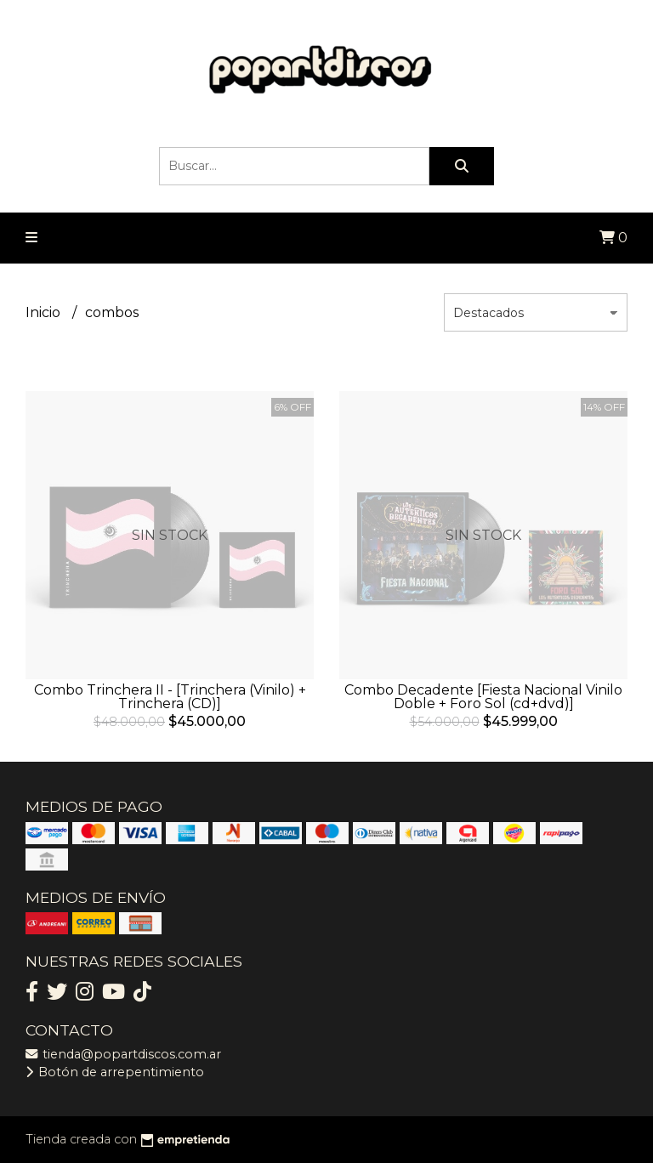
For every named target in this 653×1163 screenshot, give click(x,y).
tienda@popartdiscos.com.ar (123, 1054)
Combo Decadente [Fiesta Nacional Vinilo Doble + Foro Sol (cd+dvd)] (483, 697)
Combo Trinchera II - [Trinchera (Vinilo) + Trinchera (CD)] (170, 697)
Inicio (45, 312)
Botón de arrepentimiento (115, 1072)
